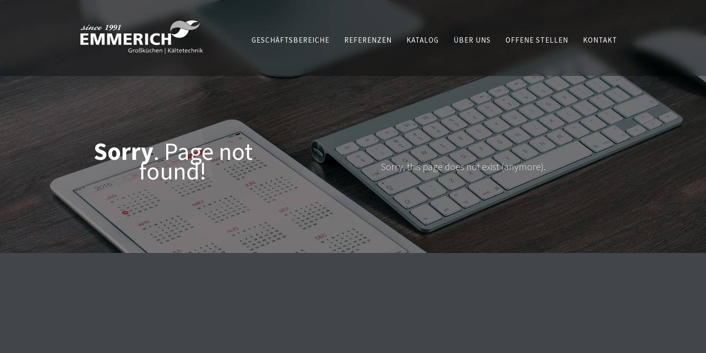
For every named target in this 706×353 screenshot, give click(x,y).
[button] (290, 40)
